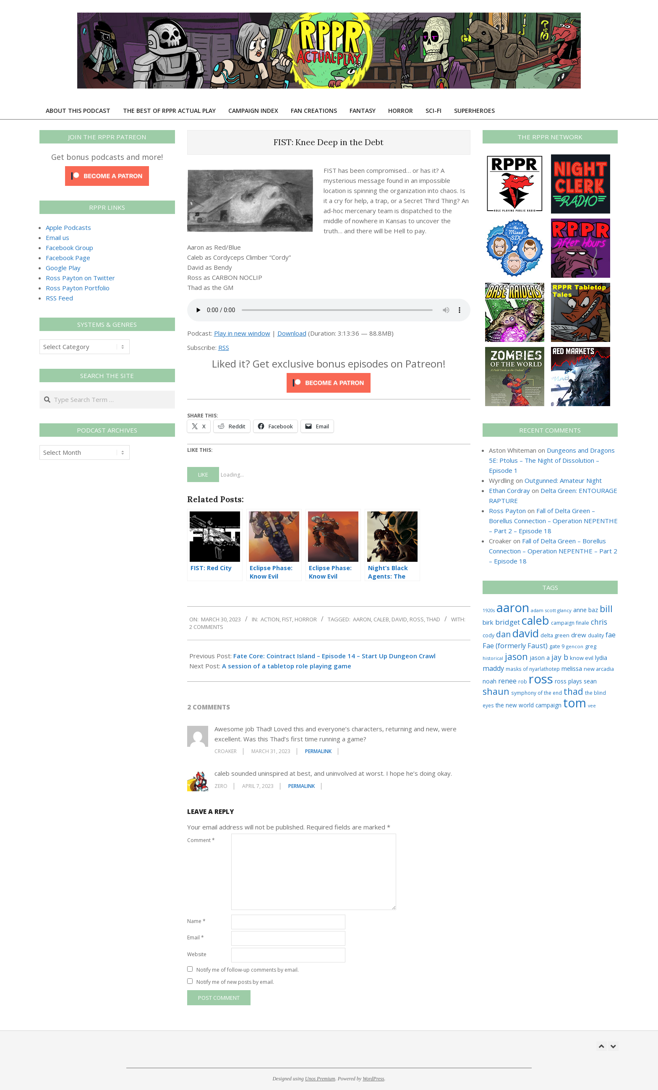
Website (196, 954)
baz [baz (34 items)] (593, 610)
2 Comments (206, 627)
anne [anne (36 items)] (580, 610)
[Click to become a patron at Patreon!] (329, 378)
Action (270, 619)
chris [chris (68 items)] (599, 622)
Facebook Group (69, 247)
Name (196, 921)
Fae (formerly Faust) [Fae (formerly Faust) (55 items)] (515, 645)
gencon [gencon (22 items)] (574, 646)
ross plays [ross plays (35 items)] (568, 681)
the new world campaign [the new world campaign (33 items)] (528, 705)
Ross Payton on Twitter (80, 278)
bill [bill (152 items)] (606, 608)
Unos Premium (320, 1079)
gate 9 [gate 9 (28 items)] (556, 646)
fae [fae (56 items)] (611, 634)
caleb (381, 619)
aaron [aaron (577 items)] (512, 607)
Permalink (318, 751)
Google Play (63, 267)
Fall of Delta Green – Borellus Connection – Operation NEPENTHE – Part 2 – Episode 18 (553, 520)
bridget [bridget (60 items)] (507, 622)
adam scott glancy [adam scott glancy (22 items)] (551, 610)
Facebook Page (68, 257)
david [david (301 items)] (525, 633)
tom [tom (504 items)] (574, 703)
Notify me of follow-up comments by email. (247, 969)
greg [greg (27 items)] (590, 646)
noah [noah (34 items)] (489, 681)
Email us (57, 237)
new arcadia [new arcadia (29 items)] (599, 669)
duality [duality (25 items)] (596, 635)
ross (417, 619)
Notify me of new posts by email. (235, 982)
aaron (362, 619)
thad (433, 619)
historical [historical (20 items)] (493, 658)
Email (195, 937)
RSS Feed (59, 298)
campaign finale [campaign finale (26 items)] (570, 622)
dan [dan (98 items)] (503, 634)
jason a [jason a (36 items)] (540, 658)
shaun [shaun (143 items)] (496, 691)
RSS (223, 347)
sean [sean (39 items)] (590, 681)
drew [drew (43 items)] (578, 635)
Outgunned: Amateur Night (563, 480)
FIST (287, 619)
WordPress (373, 1079)
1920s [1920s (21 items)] (489, 610)
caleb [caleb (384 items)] (535, 620)
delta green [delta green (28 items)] (554, 635)
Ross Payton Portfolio (78, 288)
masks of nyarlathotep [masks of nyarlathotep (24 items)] (533, 668)
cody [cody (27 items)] (488, 635)
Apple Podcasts (68, 227)
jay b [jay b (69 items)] (559, 657)
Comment (201, 840)
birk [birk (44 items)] (488, 622)
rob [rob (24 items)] (522, 681)
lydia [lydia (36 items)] (601, 658)
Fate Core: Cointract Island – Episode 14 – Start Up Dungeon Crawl (334, 656)
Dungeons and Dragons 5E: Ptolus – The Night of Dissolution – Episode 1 (552, 460)
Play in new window (242, 333)
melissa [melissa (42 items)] (571, 668)
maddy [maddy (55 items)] (493, 668)
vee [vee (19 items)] (592, 706)
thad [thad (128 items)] (573, 691)
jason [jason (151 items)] (516, 656)
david (399, 619)
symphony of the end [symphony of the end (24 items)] (536, 692)
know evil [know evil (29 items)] (581, 658)
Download (291, 333)
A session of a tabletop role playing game (286, 666)
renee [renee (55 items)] (507, 681)
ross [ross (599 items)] (541, 678)
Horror (306, 619)
